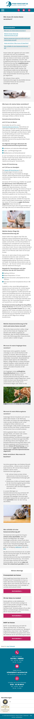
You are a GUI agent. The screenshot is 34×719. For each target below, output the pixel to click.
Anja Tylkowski (11, 646)
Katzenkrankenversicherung (10, 127)
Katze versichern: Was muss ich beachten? (16, 43)
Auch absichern (16, 591)
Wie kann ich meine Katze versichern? (15, 30)
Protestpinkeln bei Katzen (12, 575)
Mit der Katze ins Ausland (12, 598)
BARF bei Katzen (9, 622)
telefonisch (18, 547)
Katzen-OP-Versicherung (12, 170)
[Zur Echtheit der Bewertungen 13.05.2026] (5, 711)
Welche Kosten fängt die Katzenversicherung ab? (11, 34)
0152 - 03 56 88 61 (17, 684)
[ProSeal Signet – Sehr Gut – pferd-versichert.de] (5, 704)
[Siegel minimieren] (9, 701)
